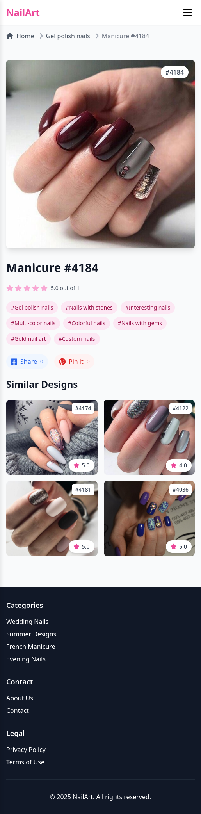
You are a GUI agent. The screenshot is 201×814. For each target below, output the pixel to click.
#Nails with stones (89, 307)
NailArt (23, 12)
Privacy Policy (26, 749)
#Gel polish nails (32, 307)
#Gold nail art (28, 338)
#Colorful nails (86, 323)
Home (20, 36)
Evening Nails (26, 659)
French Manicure (30, 646)
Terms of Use (25, 762)
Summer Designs (31, 634)
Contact (17, 710)
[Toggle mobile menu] (187, 12)
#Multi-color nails (33, 323)
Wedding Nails (27, 621)
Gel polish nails (68, 36)
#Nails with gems (140, 323)
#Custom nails (77, 338)
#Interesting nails (148, 307)
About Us (19, 698)
